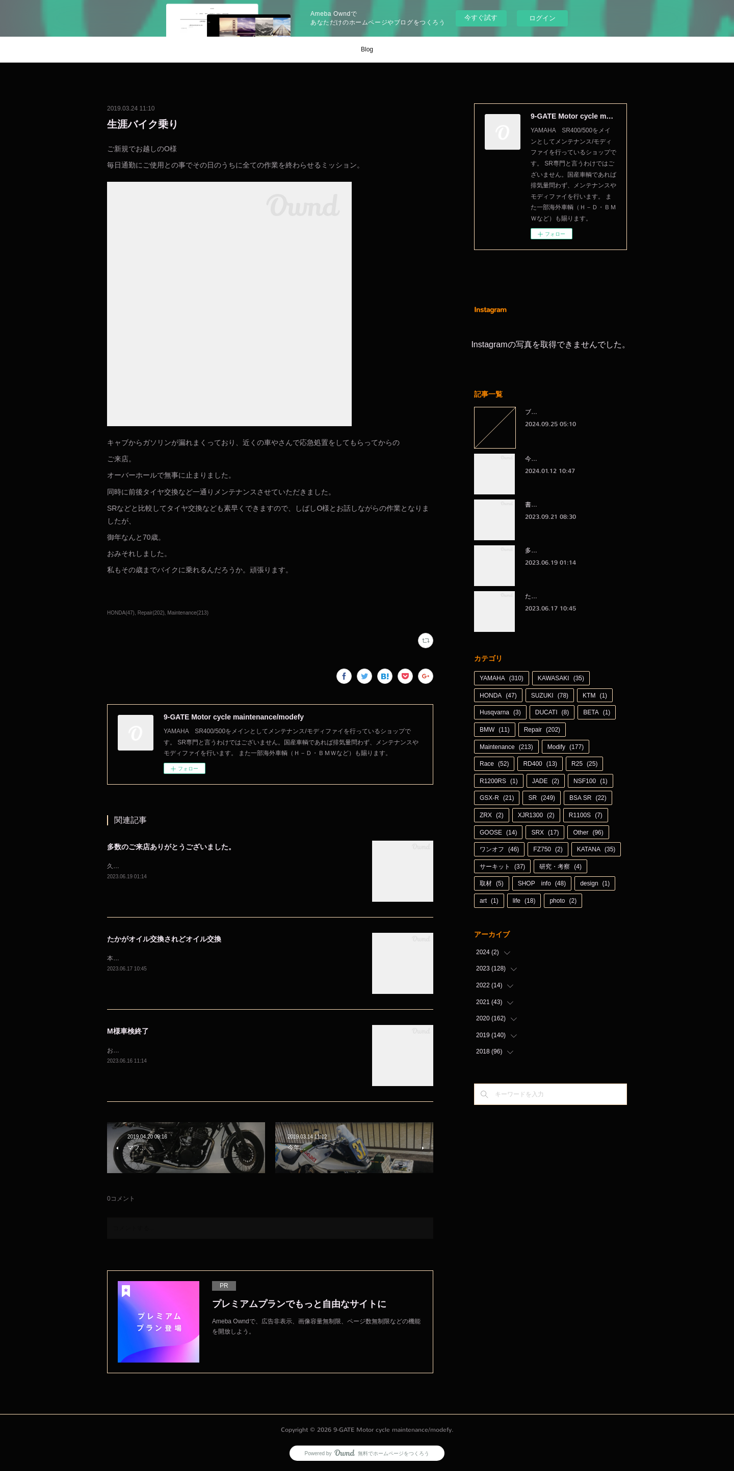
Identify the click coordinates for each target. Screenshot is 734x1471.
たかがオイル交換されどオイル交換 (164, 939)
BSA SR (588, 797)
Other (588, 832)
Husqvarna (500, 712)
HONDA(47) (121, 613)
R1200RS (499, 781)
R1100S (585, 815)
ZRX (492, 815)
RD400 (540, 763)
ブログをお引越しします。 (561, 411)
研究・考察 (560, 866)
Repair (542, 729)
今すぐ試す (480, 17)
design (595, 883)
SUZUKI (549, 695)
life (524, 900)
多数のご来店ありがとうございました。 (171, 847)
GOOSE (498, 832)
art (489, 900)
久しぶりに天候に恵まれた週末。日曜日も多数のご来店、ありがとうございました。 (223, 866)
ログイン (542, 18)
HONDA (498, 695)
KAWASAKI (561, 678)
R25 (584, 763)
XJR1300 (536, 815)
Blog (367, 49)
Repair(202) (151, 613)
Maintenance (506, 747)
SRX (545, 832)
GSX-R (497, 797)
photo (562, 900)
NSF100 (590, 781)
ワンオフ (499, 849)
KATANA (596, 849)
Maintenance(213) (187, 613)
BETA (596, 712)
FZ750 (547, 849)
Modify (565, 747)
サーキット (502, 866)
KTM (595, 695)
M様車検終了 (128, 1031)
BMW (495, 729)
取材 (492, 883)
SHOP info (542, 883)
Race (494, 763)
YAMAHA (501, 678)
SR (541, 797)
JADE (545, 781)
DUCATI (552, 712)
